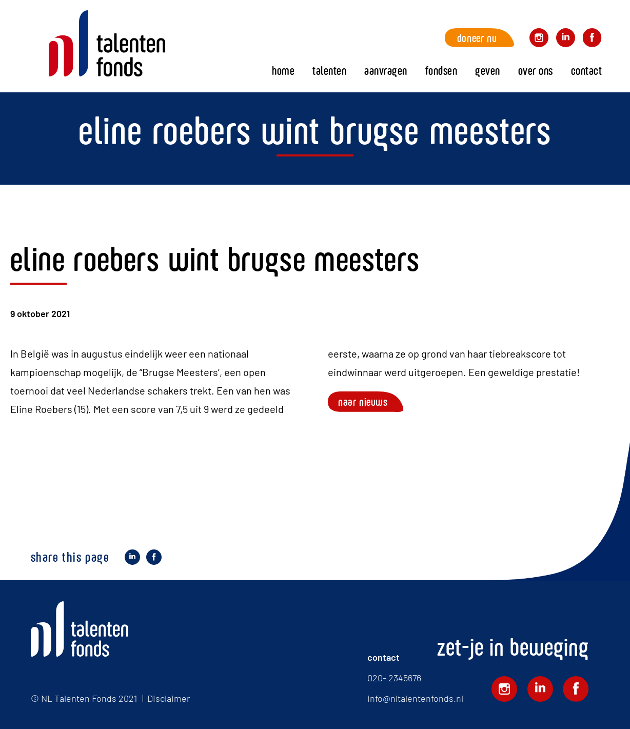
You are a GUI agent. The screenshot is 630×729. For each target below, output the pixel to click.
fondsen (441, 70)
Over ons (535, 70)
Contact (586, 70)
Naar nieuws (363, 402)
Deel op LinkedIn (132, 559)
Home (107, 43)
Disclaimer (168, 698)
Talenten (329, 70)
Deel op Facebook (154, 559)
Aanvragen (385, 70)
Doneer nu (477, 38)
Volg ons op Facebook (592, 39)
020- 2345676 (394, 677)
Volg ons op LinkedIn (565, 39)
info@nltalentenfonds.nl (415, 698)
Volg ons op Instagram (538, 39)
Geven (487, 70)
